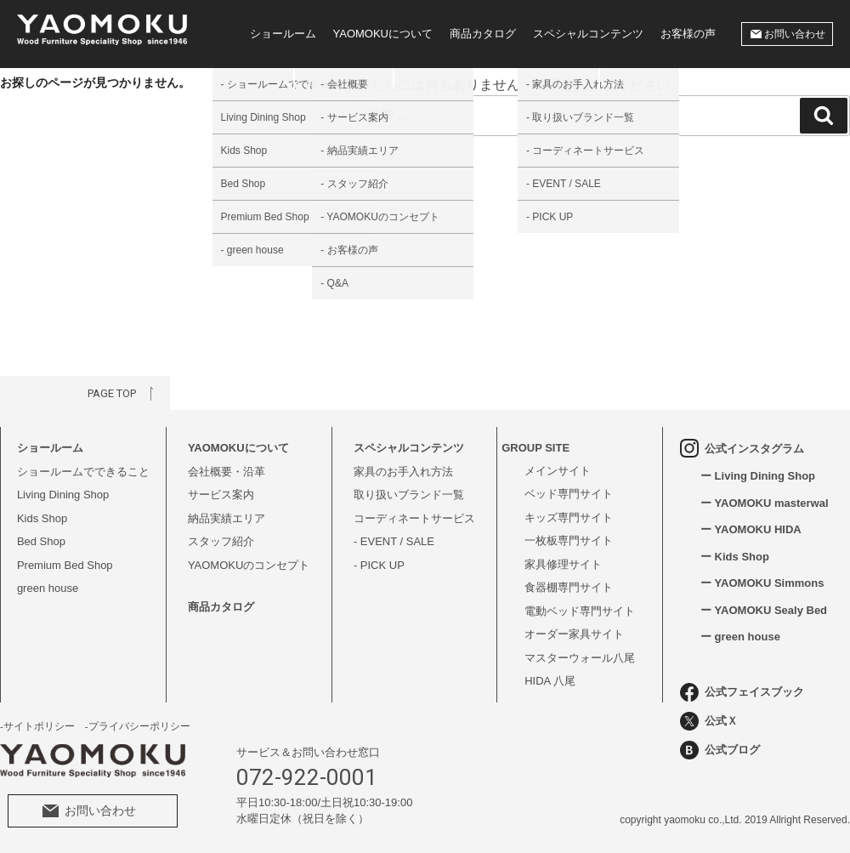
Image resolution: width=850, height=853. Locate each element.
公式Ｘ (709, 721)
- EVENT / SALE (394, 541)
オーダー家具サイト (574, 634)
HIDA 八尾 (549, 680)
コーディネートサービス (414, 518)
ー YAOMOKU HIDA (751, 529)
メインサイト (557, 470)
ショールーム (283, 33)
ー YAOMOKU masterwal (764, 503)
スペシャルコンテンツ (588, 33)
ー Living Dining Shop (757, 475)
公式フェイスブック (742, 692)
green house (47, 588)
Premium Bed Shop (65, 565)
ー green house (740, 636)
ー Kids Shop (734, 556)
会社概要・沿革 (226, 471)
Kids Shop (42, 518)
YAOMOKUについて (383, 33)
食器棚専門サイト (568, 587)
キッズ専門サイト (568, 517)
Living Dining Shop (63, 494)
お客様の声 (688, 33)
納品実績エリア (226, 518)
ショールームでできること (83, 471)
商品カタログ (483, 33)
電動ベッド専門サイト (579, 611)
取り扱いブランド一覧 (409, 494)
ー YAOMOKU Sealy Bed (763, 610)
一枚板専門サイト (568, 540)
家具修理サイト (563, 564)
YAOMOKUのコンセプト (249, 565)
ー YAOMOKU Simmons (762, 583)
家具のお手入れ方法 (403, 471)
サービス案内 (221, 494)
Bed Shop (41, 541)
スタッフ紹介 (221, 541)
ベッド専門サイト (568, 493)
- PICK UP (379, 565)
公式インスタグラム (742, 448)
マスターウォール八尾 (579, 657)
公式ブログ (720, 750)
